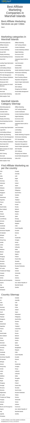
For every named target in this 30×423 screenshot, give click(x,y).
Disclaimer (16, 421)
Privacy (11, 421)
